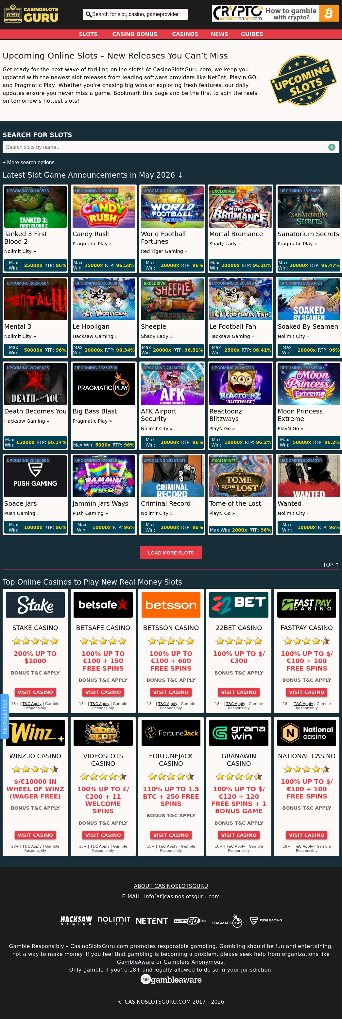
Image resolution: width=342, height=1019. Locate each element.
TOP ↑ (331, 565)
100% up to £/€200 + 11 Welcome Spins (103, 800)
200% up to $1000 (35, 657)
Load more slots (171, 552)
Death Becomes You (35, 411)
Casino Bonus (135, 34)
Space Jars (20, 503)
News (220, 34)
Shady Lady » (225, 243)
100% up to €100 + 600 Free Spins (171, 661)
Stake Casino (35, 628)
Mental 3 (17, 326)
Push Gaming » (22, 513)
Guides (252, 34)
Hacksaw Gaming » (95, 336)
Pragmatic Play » (92, 243)
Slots (88, 34)
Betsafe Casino (103, 628)
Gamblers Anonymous (193, 962)
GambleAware (136, 962)
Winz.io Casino (35, 756)
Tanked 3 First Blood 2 (25, 237)
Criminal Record (166, 503)
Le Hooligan (91, 326)
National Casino (307, 756)
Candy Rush (91, 234)
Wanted (289, 503)
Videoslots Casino (103, 759)
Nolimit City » (20, 251)
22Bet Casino (239, 628)
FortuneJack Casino (171, 759)
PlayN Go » (222, 428)
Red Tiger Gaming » (164, 251)
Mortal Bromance (236, 234)
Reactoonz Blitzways (225, 415)
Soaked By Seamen (308, 326)
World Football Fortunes (163, 237)
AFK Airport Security (159, 415)
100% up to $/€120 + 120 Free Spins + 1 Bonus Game (238, 800)
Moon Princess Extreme (300, 415)
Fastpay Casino (307, 628)
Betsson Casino (171, 628)
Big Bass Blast (95, 411)
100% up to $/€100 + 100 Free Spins (307, 661)
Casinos (185, 34)
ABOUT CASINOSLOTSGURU (171, 886)
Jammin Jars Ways (100, 503)
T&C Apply (32, 704)
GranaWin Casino (239, 759)
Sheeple (153, 326)
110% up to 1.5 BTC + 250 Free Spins (171, 797)
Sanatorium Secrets (308, 234)
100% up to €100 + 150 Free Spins (103, 661)
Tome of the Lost (235, 503)
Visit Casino (35, 692)
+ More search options (29, 162)
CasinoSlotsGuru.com (158, 1002)
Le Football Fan (232, 326)
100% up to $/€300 (239, 657)
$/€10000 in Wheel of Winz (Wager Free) (35, 789)
